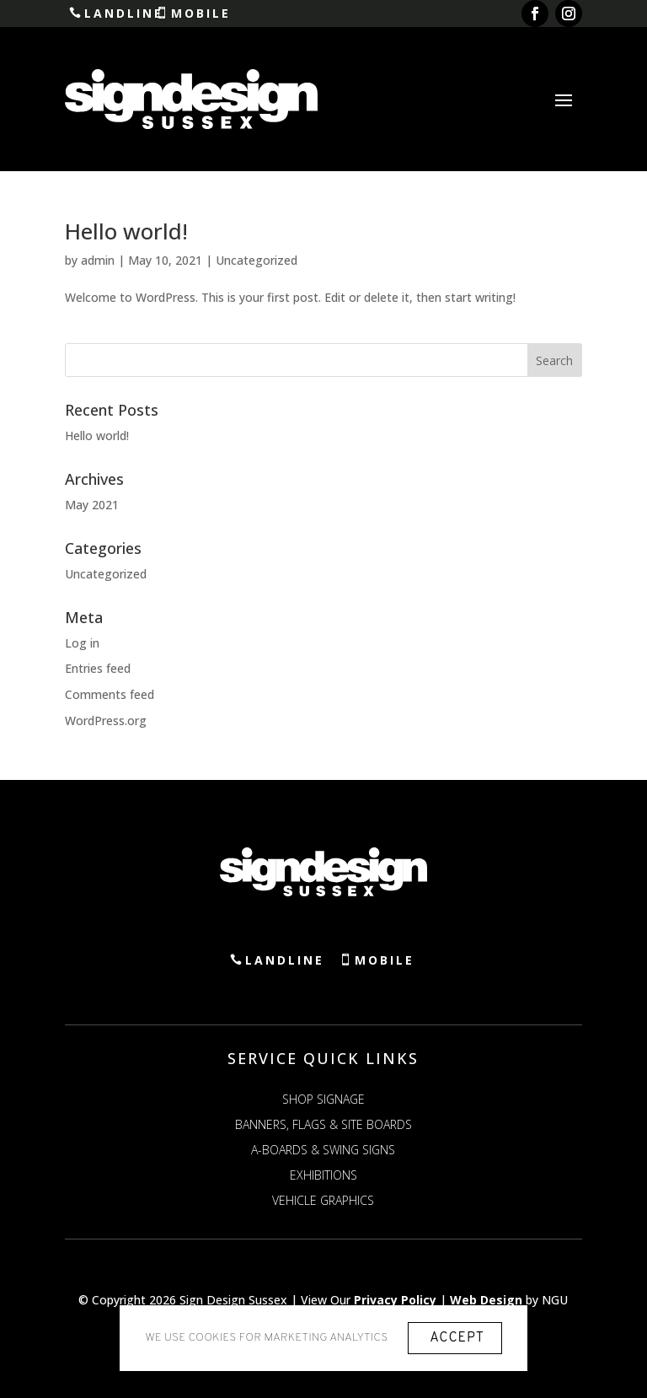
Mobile (206, 13)
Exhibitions (323, 1176)
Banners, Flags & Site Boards (323, 1125)
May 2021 (92, 505)
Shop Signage (323, 1100)
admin (98, 260)
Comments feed (109, 694)
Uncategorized (256, 260)
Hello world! (126, 231)
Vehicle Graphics (323, 1201)
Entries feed (98, 669)
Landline (128, 13)
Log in (82, 643)
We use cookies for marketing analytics (266, 1338)
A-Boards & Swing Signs (323, 1151)
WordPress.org (106, 720)
